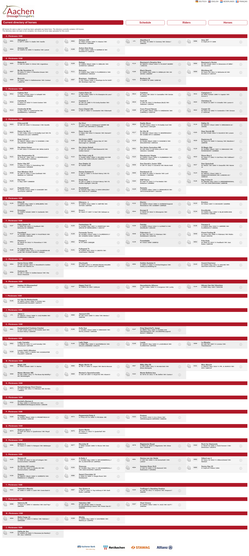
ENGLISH (214, 1)
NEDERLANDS (228, 1)
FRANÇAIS (243, 1)
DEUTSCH (203, 1)
